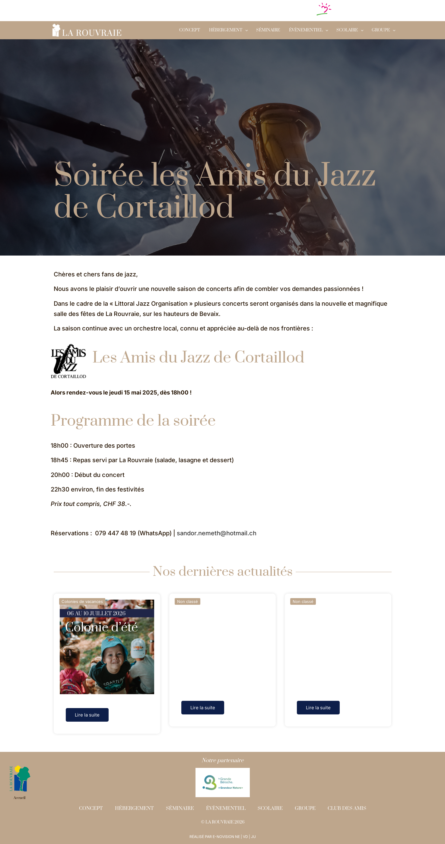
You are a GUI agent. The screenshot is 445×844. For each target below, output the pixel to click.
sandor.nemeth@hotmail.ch (216, 533)
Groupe (305, 808)
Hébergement (225, 30)
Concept (189, 30)
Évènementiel (306, 30)
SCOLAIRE (347, 30)
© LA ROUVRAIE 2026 (222, 822)
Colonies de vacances (82, 601)
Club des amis (347, 808)
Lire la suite (87, 715)
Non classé (187, 601)
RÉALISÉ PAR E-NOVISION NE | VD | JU (222, 836)
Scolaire (270, 808)
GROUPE (381, 30)
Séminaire (268, 30)
